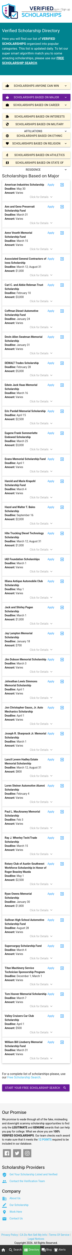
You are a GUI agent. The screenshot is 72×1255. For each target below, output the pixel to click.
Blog (46, 1250)
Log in (55, 9)
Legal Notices (36, 1238)
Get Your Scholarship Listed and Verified (33, 1174)
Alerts (60, 1250)
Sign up (65, 9)
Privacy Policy (9, 1234)
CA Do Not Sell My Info (33, 1234)
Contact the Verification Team (27, 1181)
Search (15, 1250)
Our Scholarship (19, 1205)
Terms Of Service (59, 1234)
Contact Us (16, 1218)
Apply (51, 184)
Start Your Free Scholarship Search (36, 1087)
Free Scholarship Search (24, 1077)
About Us (15, 1198)
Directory (31, 1250)
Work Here (16, 1211)
